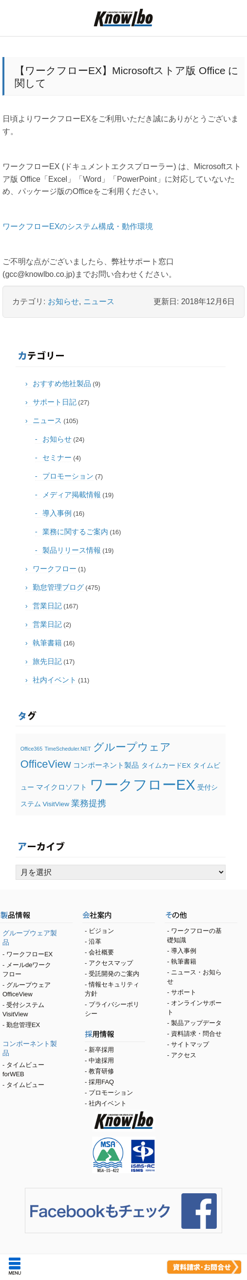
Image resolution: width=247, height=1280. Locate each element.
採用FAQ (101, 1082)
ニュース (98, 301)
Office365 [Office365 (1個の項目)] (31, 749)
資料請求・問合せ (196, 1033)
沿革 (95, 941)
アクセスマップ (111, 963)
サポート (183, 992)
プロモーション (68, 476)
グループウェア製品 (29, 937)
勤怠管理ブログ (58, 587)
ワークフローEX (29, 954)
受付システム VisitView (23, 1009)
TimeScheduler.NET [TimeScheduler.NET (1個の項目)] (68, 749)
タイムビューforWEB (23, 1069)
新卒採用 (101, 1049)
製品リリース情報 (71, 550)
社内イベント (54, 680)
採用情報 (115, 1035)
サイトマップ (190, 1044)
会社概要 (101, 952)
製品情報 (36, 916)
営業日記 (47, 605)
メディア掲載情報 (71, 494)
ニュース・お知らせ (194, 977)
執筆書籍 (47, 643)
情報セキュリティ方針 (112, 989)
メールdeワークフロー (26, 969)
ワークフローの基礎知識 (194, 935)
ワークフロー (54, 568)
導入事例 (57, 513)
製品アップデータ (196, 1023)
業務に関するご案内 (75, 531)
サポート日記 (54, 402)
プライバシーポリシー (112, 1009)
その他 (201, 916)
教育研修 (101, 1071)
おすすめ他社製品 (62, 383)
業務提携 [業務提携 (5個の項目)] (88, 803)
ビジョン (101, 930)
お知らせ (63, 301)
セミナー (57, 457)
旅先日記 (47, 661)
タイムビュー (25, 1084)
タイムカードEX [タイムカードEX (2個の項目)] (166, 765)
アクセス (183, 1055)
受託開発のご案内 (114, 973)
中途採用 (101, 1060)
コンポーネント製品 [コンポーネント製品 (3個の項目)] (106, 765)
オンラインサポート (194, 1007)
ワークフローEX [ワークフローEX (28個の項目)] (142, 784)
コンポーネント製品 (29, 1048)
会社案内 (118, 916)
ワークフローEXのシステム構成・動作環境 (77, 226)
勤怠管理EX (23, 1024)
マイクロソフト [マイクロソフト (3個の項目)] (61, 787)
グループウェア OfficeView (26, 989)
